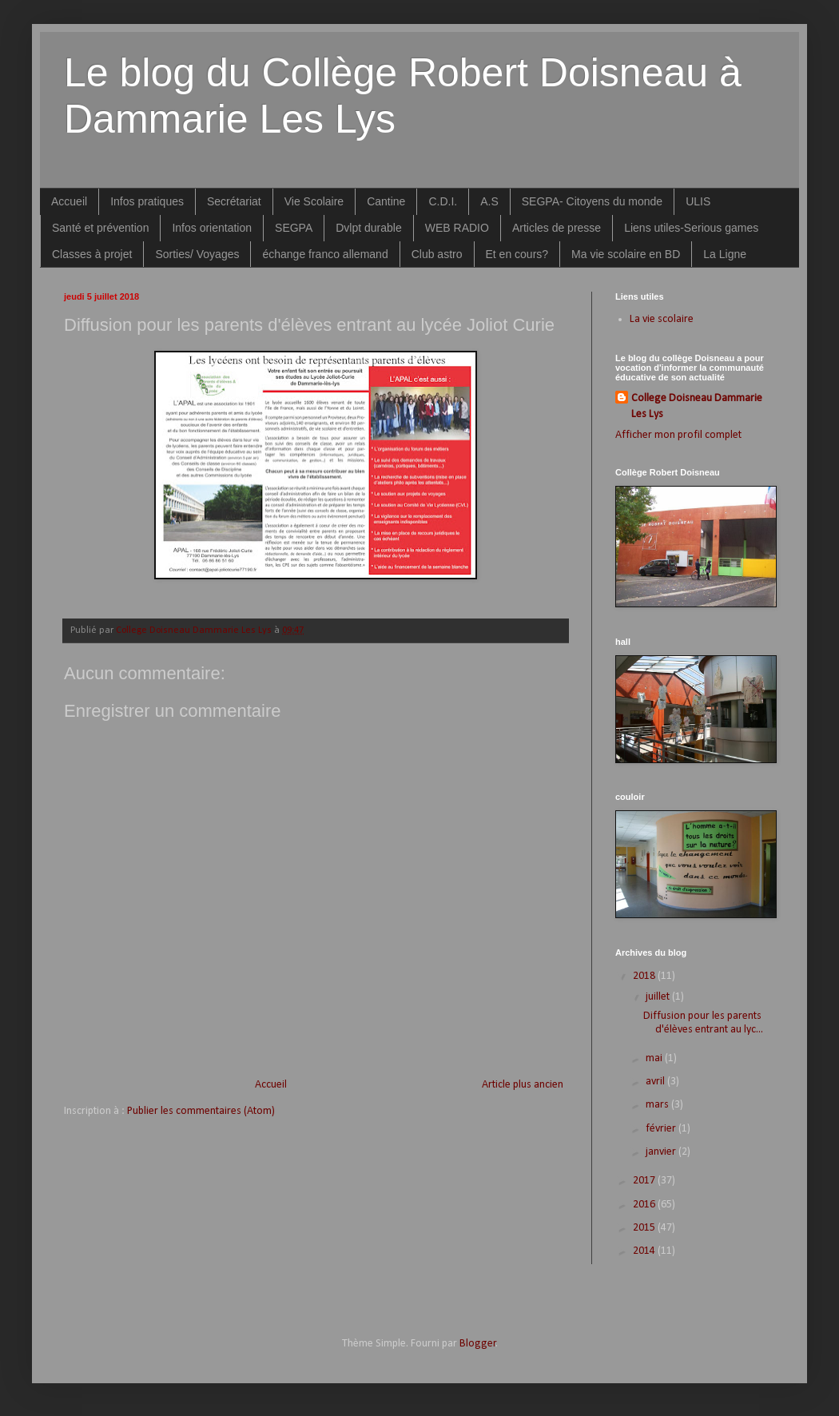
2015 (645, 1228)
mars (658, 1105)
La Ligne (724, 254)
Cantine (386, 201)
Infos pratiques (147, 201)
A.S (489, 201)
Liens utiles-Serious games (691, 227)
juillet (659, 997)
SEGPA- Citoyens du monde (592, 201)
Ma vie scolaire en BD (625, 254)
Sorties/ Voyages (197, 254)
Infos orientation (212, 227)
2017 (645, 1181)
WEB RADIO (457, 227)
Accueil (69, 201)
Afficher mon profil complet (678, 435)
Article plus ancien (522, 1085)
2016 (645, 1205)
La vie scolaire (662, 319)
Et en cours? (517, 254)
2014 (645, 1251)
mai (655, 1058)
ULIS (698, 201)
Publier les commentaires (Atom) (201, 1111)
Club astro (437, 254)
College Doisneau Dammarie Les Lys (696, 406)
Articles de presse (556, 227)
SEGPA (293, 227)
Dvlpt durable (369, 227)
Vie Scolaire (314, 201)
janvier (662, 1152)
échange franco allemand (325, 254)
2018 (645, 976)
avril (656, 1082)
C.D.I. (442, 201)
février (662, 1129)
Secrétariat (234, 201)
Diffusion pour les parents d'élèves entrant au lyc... (703, 1023)
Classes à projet (92, 254)
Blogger (477, 1344)
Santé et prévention (100, 227)
